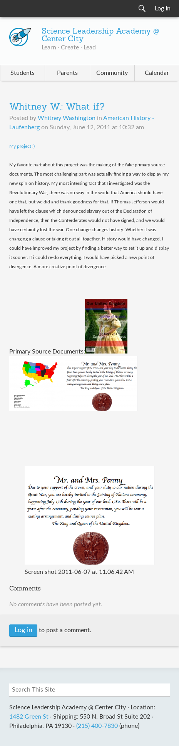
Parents (67, 73)
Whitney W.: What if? (57, 107)
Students (22, 73)
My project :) (22, 146)
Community (112, 73)
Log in (23, 630)
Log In (163, 8)
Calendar (157, 73)
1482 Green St (29, 717)
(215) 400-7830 (97, 726)
